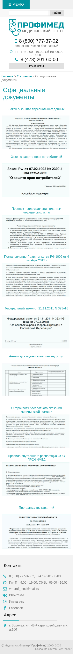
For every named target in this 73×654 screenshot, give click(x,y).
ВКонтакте (16, 595)
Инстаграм (17, 601)
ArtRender (65, 649)
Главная (7, 76)
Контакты (36, 66)
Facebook (16, 608)
